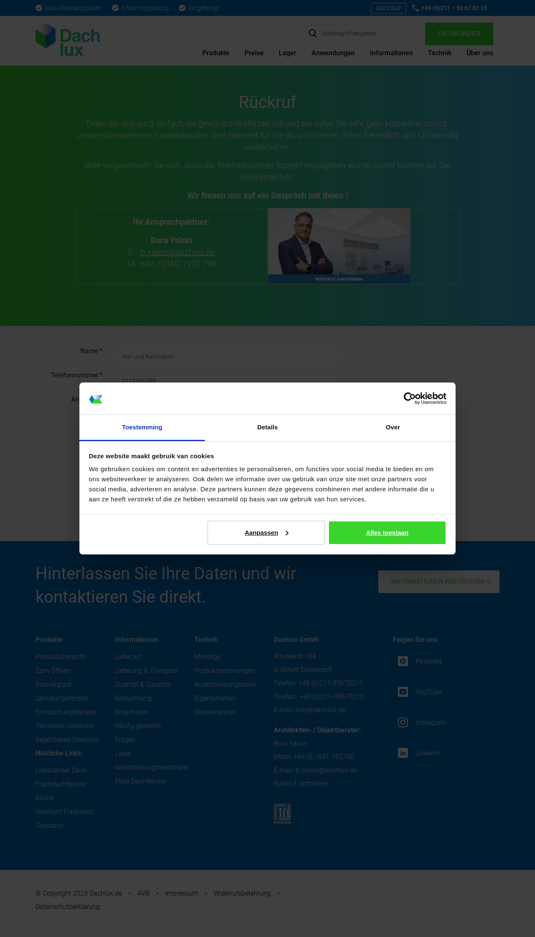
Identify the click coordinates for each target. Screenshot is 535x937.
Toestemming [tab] (142, 427)
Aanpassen (266, 532)
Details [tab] (267, 427)
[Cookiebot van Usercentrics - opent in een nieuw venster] (409, 398)
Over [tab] (393, 427)
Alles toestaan (387, 532)
